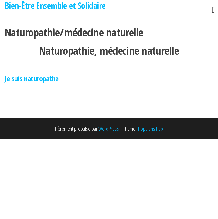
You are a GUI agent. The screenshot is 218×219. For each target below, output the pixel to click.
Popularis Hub (150, 128)
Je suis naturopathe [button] (32, 78)
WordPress (108, 128)
